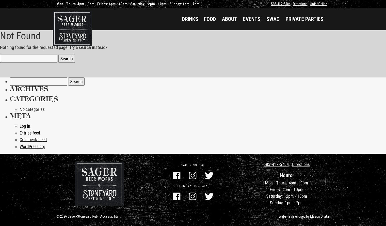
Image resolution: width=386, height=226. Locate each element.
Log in (25, 126)
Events (251, 19)
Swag (273, 19)
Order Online (318, 4)
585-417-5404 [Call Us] (275, 163)
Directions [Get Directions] (301, 163)
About (229, 19)
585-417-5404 (280, 4)
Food (210, 19)
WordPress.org (33, 146)
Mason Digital (320, 216)
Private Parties (304, 19)
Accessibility (109, 216)
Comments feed (34, 139)
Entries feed (31, 132)
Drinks (190, 19)
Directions (300, 4)
